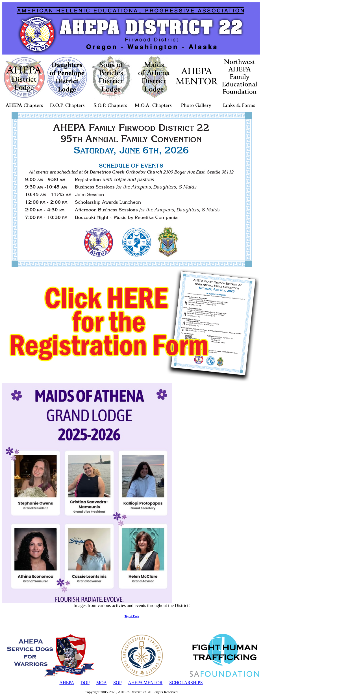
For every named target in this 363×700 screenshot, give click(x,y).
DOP (85, 682)
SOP (117, 682)
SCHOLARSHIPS (186, 682)
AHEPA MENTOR (145, 682)
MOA (101, 682)
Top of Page (132, 616)
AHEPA (66, 682)
